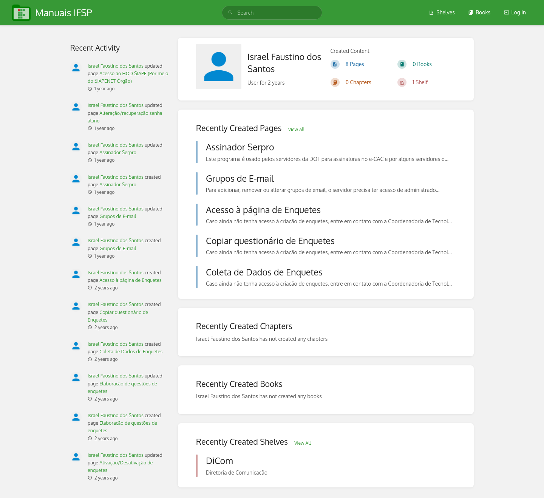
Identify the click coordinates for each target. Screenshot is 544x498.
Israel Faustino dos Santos (116, 66)
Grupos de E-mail (117, 216)
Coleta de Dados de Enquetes (130, 351)
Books (479, 12)
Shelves (442, 12)
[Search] (230, 12)
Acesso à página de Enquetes (130, 280)
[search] (272, 13)
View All (296, 129)
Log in (515, 12)
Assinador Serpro (117, 152)
